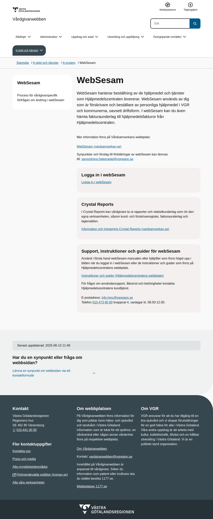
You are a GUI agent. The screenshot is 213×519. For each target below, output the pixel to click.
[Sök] (170, 23)
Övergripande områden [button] (169, 37)
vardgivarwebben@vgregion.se (110, 456)
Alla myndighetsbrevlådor (30, 466)
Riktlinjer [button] (23, 37)
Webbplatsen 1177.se (92, 486)
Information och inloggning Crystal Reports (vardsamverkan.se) (125, 229)
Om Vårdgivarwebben (92, 448)
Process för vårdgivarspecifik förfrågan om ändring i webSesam (40, 98)
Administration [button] (51, 37)
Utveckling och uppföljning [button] (125, 37)
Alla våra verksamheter (29, 482)
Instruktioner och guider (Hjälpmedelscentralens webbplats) (122, 275)
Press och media (24, 459)
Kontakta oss (22, 451)
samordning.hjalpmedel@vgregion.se (107, 159)
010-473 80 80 (102, 302)
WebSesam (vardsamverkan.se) (99, 146)
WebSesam (28, 82)
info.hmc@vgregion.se (117, 297)
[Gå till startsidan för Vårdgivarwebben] (29, 14)
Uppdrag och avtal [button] (84, 37)
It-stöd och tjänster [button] (29, 50)
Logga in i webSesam (96, 182)
